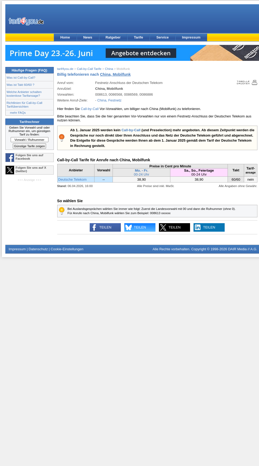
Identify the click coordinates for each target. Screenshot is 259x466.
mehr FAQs (18, 112)
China (109, 68)
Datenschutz (38, 249)
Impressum (191, 37)
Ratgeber (113, 37)
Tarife (138, 37)
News (87, 37)
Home (65, 37)
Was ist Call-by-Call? (21, 77)
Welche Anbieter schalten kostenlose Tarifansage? (24, 93)
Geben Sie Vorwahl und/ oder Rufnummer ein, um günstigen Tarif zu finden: (29, 131)
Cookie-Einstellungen (67, 249)
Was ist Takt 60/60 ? (21, 84)
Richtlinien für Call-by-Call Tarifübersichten (24, 104)
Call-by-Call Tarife (89, 68)
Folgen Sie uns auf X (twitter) (31, 169)
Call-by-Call (89, 109)
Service (162, 37)
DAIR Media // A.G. (242, 249)
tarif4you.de (65, 68)
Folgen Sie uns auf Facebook (29, 156)
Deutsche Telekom (72, 179)
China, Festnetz (109, 100)
